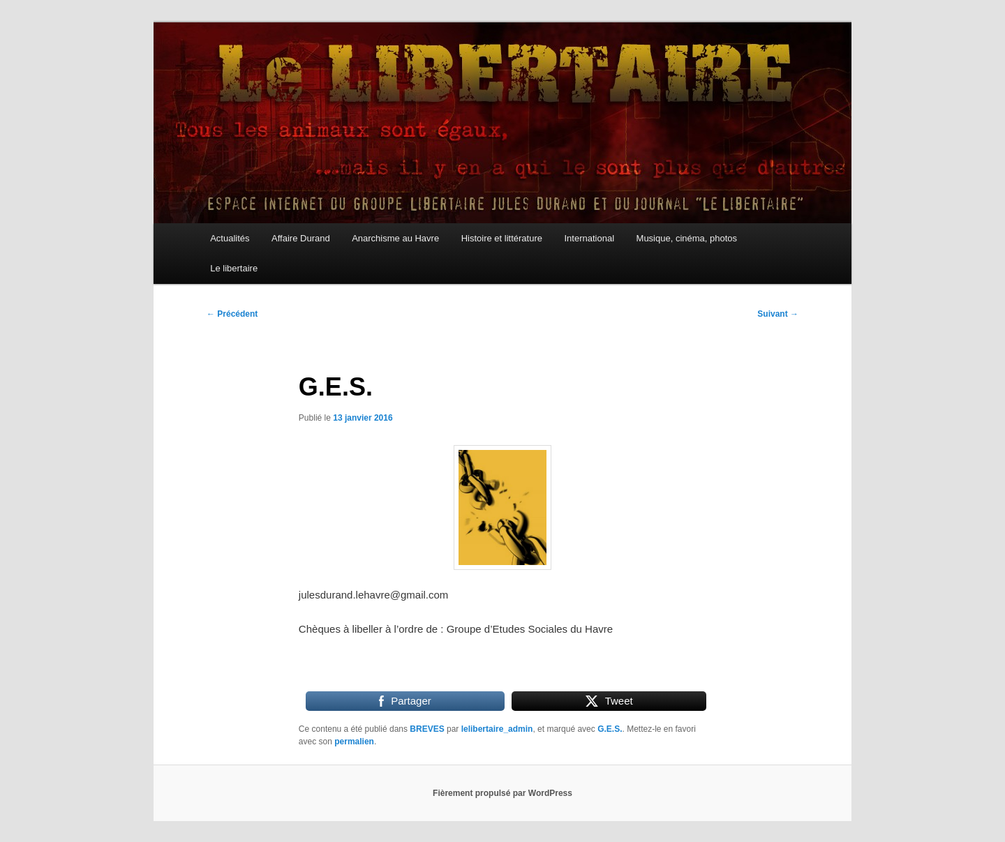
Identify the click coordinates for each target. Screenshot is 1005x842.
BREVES (427, 729)
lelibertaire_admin (497, 729)
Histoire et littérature (501, 238)
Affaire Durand (300, 238)
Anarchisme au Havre (395, 238)
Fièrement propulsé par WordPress (502, 793)
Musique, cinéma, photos (687, 238)
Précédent (232, 314)
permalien (354, 741)
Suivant (777, 314)
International (589, 238)
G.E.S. (609, 729)
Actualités (229, 238)
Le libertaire (234, 268)
